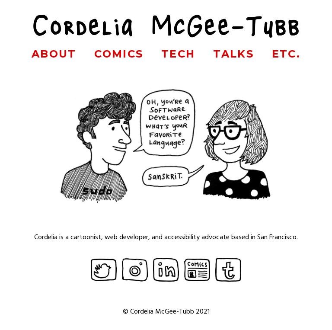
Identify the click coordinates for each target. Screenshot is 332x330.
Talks (233, 54)
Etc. (286, 54)
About (54, 54)
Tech (178, 54)
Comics (118, 54)
